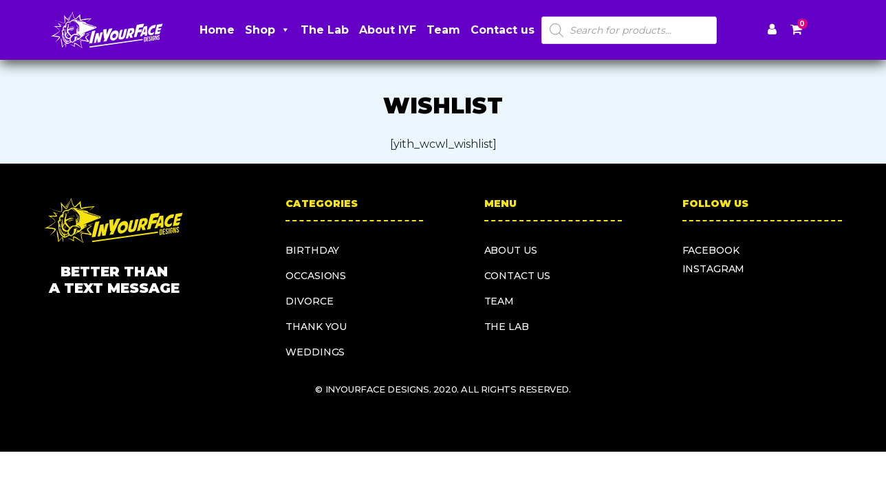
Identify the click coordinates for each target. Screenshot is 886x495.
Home (217, 29)
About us (510, 250)
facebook (710, 250)
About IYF (387, 29)
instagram (713, 269)
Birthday (312, 250)
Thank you (316, 326)
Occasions (315, 276)
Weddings (315, 352)
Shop (267, 29)
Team (443, 29)
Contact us (502, 29)
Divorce (309, 301)
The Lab (325, 29)
